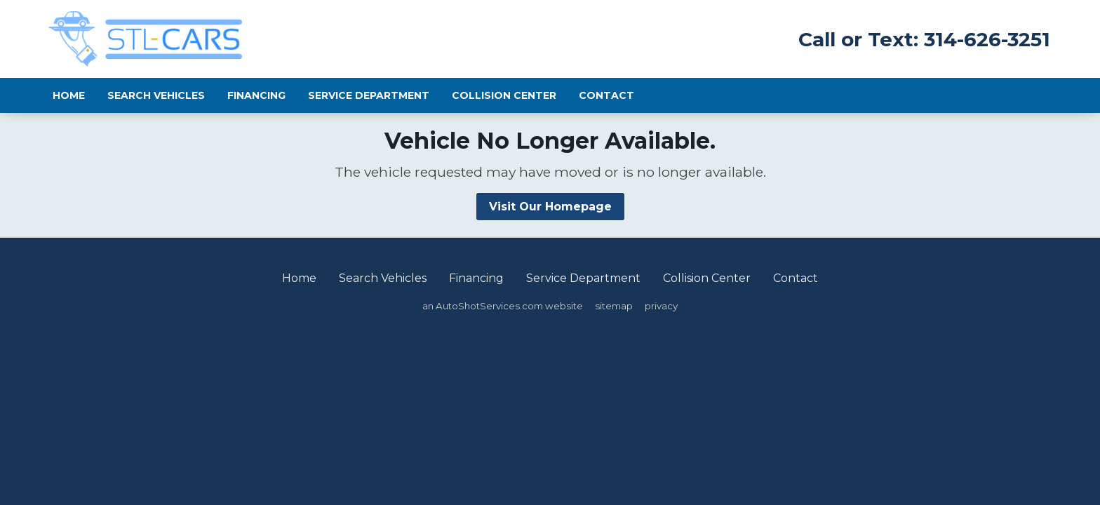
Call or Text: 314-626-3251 (924, 39)
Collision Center (504, 95)
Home (69, 95)
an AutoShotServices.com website (502, 305)
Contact (606, 95)
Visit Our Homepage (550, 206)
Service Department (368, 95)
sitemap (614, 305)
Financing (256, 95)
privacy (661, 305)
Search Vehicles (156, 95)
